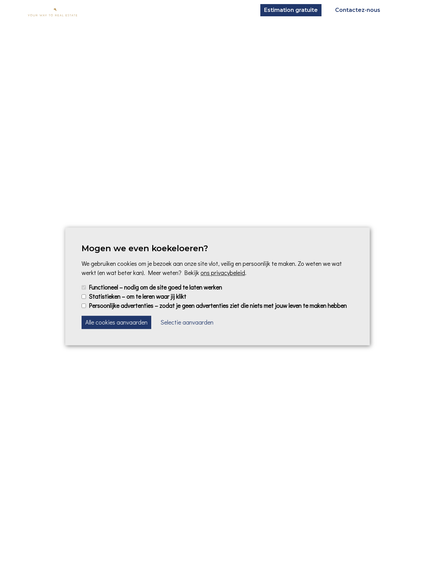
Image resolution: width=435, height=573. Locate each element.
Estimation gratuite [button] (291, 10)
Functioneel (155, 287)
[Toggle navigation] (400, 10)
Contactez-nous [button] (357, 10)
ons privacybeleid (223, 273)
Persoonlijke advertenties (218, 306)
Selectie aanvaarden (186, 322)
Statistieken (137, 296)
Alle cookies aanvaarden (116, 322)
